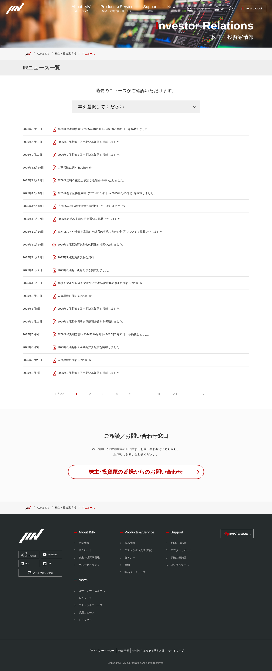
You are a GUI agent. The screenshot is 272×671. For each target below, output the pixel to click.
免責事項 (123, 650)
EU (25, 564)
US (47, 564)
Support (150, 8)
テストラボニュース (90, 605)
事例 (127, 564)
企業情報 (84, 542)
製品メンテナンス (135, 572)
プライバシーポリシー (101, 650)
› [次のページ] (203, 394)
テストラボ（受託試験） (139, 550)
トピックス (85, 619)
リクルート (85, 550)
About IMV (81, 8)
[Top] (28, 53)
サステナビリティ (89, 564)
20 (175, 394)
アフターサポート (181, 550)
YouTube (50, 555)
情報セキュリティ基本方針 (148, 650)
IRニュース (85, 597)
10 (159, 394)
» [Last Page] (216, 394)
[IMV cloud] (236, 533)
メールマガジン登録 (40, 573)
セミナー (129, 557)
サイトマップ (176, 650)
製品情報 (129, 542)
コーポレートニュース (92, 590)
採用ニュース (86, 612)
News (172, 8)
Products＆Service (139, 532)
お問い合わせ (178, 542)
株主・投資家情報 (65, 53)
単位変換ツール (180, 564)
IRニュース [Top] (88, 53)
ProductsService (116, 8)
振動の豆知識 (178, 557)
